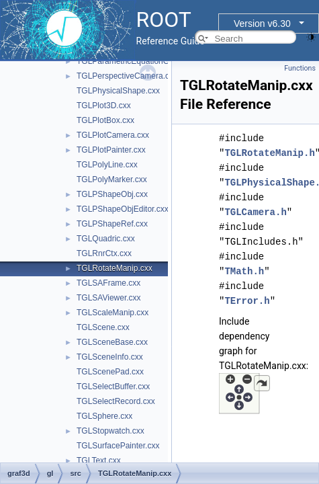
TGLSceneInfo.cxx (110, 357)
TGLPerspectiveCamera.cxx (127, 76)
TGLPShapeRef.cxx (112, 224)
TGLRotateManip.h (269, 153)
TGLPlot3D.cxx (104, 105)
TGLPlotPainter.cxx (111, 150)
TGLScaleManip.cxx (112, 312)
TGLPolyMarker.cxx (112, 179)
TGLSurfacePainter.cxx (118, 445)
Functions (300, 68)
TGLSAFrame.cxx (108, 283)
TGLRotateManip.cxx (114, 268)
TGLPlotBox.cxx (105, 120)
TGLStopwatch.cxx (110, 431)
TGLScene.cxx (103, 327)
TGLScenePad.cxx (110, 371)
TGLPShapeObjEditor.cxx (123, 209)
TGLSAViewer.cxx (109, 297)
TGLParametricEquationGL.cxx (132, 61)
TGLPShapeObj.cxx (112, 194)
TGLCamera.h (255, 212)
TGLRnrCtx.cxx (104, 253)
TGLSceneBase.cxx (112, 342)
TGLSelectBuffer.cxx (113, 386)
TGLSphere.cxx (104, 416)
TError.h (246, 300)
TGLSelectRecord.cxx (116, 401)
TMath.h (244, 271)
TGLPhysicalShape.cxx (118, 90)
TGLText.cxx (99, 460)
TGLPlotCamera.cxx (113, 135)
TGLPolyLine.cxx (107, 164)
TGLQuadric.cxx (106, 238)
